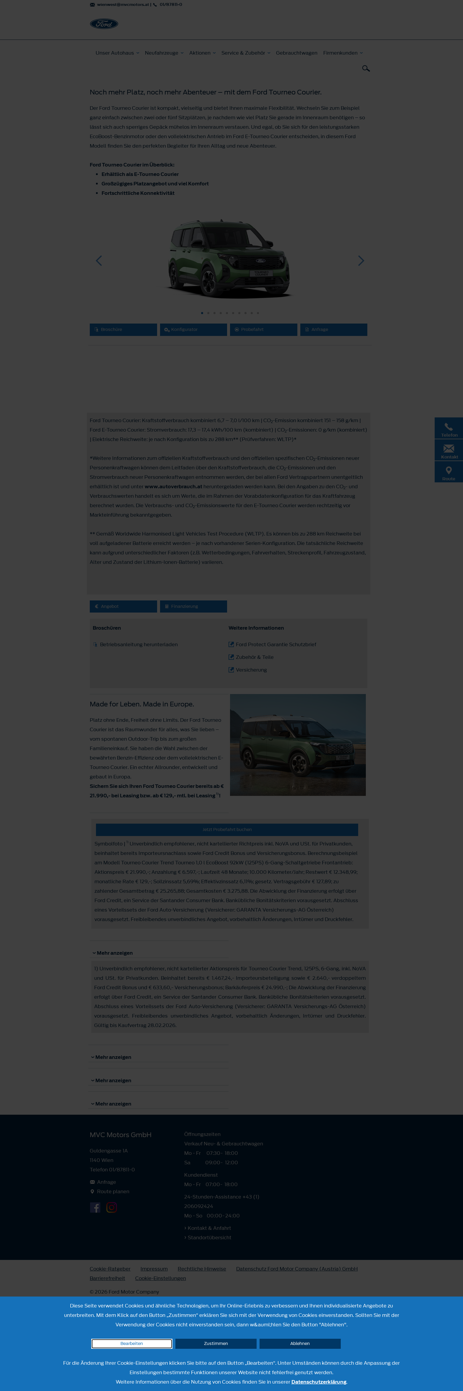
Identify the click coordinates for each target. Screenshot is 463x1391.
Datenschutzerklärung (318, 1381)
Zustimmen (216, 1344)
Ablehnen (300, 1344)
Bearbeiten (131, 1344)
